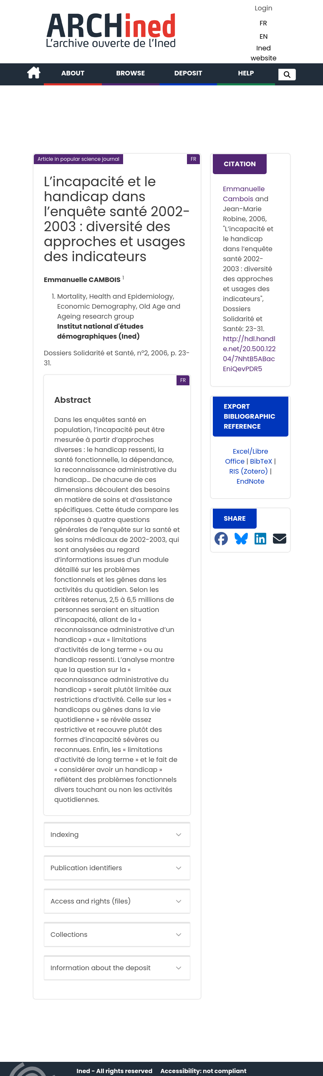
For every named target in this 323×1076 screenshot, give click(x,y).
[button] (287, 74)
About (73, 73)
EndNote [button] (251, 481)
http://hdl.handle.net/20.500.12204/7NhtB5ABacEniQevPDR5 (249, 354)
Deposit (188, 73)
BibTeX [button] (261, 461)
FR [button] (263, 23)
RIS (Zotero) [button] (249, 471)
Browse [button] (130, 73)
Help (246, 73)
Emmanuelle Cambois (244, 194)
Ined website (264, 53)
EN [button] (263, 36)
